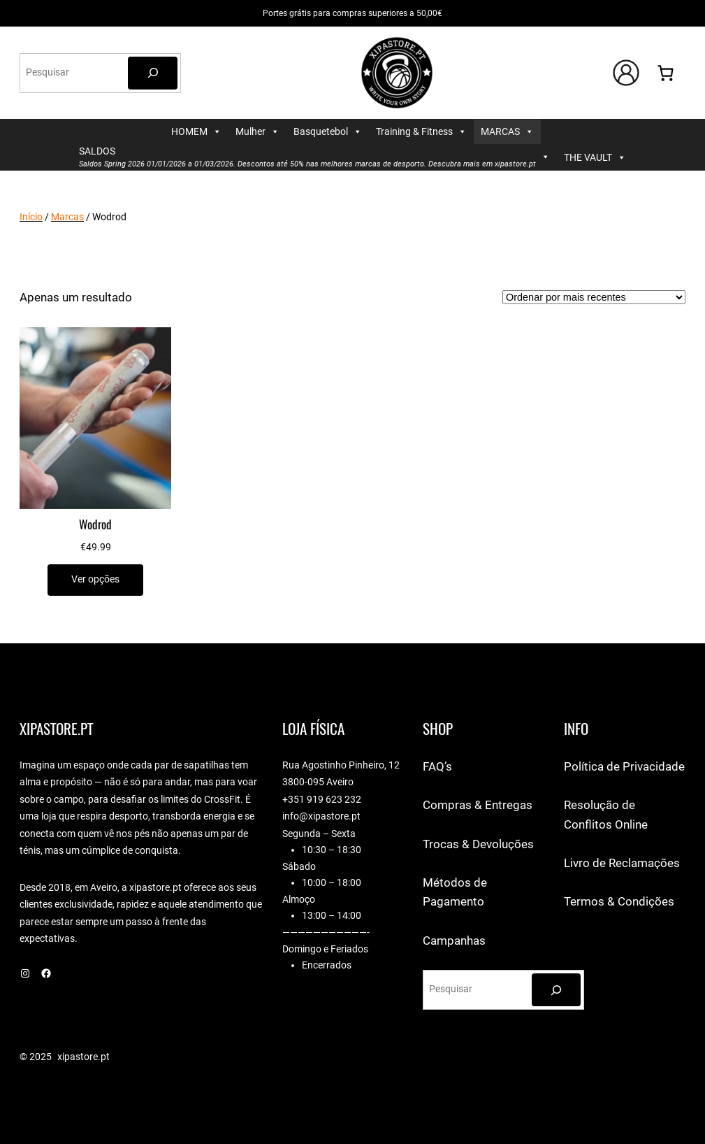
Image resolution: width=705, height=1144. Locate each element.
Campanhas (454, 941)
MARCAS (507, 132)
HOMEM (196, 132)
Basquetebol (327, 132)
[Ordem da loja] (593, 297)
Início (31, 217)
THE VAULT (595, 157)
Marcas (67, 217)
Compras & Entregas (477, 805)
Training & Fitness (421, 132)
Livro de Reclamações (622, 863)
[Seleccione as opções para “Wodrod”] (95, 580)
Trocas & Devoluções (478, 844)
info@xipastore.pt (321, 816)
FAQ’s (437, 766)
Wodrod (95, 524)
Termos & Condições (619, 901)
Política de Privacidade (624, 766)
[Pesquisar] (152, 73)
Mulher (257, 132)
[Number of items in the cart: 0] (665, 73)
